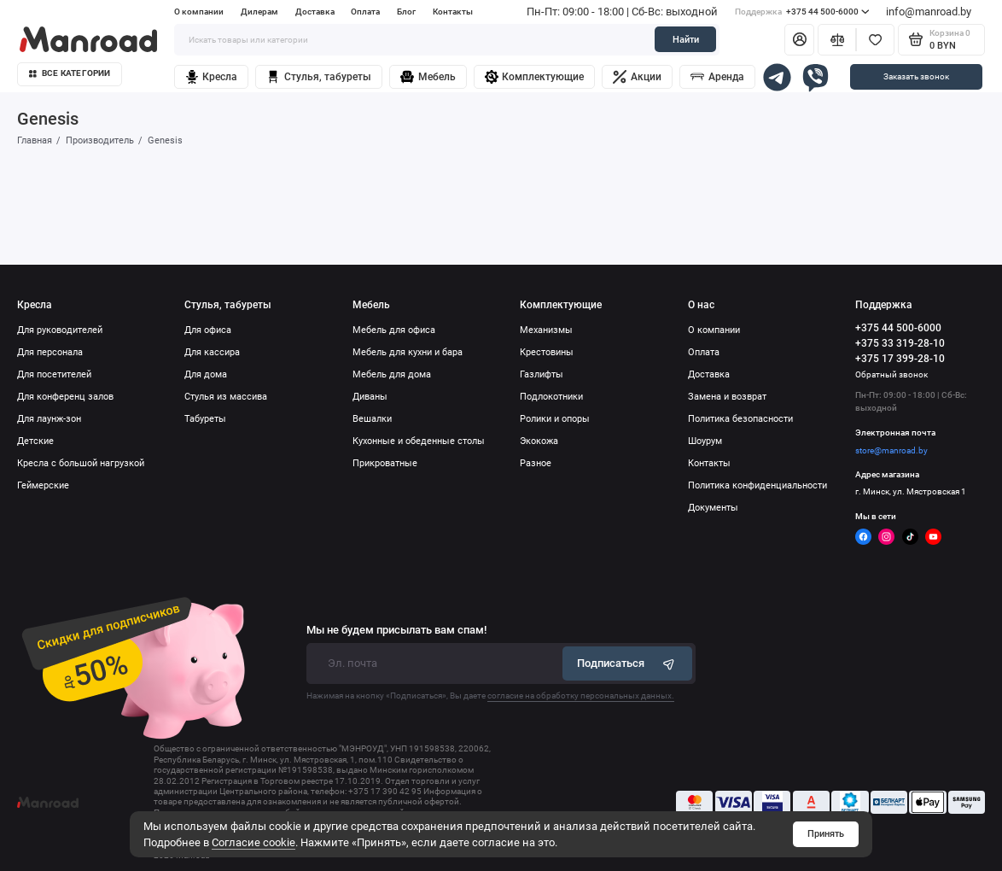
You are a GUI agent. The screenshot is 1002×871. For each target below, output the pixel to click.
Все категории (70, 73)
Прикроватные (384, 463)
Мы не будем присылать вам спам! (396, 630)
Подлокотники (551, 396)
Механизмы (546, 330)
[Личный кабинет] (799, 40)
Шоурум (705, 441)
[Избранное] (875, 40)
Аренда (717, 77)
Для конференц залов (65, 396)
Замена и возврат (727, 396)
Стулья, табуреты (318, 77)
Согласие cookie (253, 842)
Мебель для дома (391, 374)
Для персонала (50, 352)
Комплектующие (535, 77)
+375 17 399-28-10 (900, 359)
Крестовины (547, 352)
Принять (825, 833)
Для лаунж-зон (49, 418)
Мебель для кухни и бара (407, 352)
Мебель (428, 77)
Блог (406, 11)
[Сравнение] (836, 40)
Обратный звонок (891, 374)
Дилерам (259, 11)
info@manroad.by (928, 11)
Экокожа (539, 441)
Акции (637, 77)
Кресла (211, 77)
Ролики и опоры (555, 418)
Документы (713, 507)
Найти (686, 39)
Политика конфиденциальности (757, 485)
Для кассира (212, 352)
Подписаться (627, 663)
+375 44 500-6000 (802, 11)
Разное (535, 463)
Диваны (369, 396)
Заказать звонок (916, 76)
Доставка (315, 11)
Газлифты (541, 374)
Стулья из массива (225, 396)
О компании (199, 11)
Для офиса (207, 330)
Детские (35, 441)
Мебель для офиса (393, 330)
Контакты (453, 11)
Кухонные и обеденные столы (418, 441)
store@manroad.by (891, 450)
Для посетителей (54, 374)
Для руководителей (59, 330)
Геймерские (43, 485)
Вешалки (372, 418)
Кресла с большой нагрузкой (80, 463)
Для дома (205, 374)
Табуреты (205, 418)
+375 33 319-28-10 (900, 343)
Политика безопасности (740, 418)
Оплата (365, 11)
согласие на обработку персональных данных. (580, 695)
